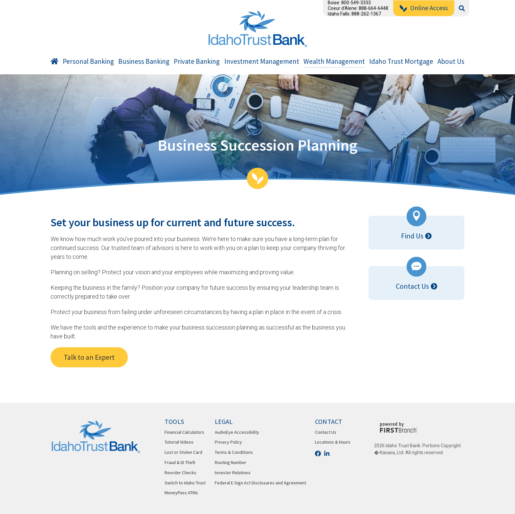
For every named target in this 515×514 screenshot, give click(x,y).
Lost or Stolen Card (183, 452)
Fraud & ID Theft (180, 462)
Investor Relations (233, 473)
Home (54, 63)
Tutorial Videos (179, 442)
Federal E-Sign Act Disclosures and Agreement (260, 483)
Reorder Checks (180, 473)
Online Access (429, 8)
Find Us (412, 235)
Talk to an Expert (89, 357)
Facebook (318, 453)
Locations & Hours (332, 442)
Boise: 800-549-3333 (349, 2)
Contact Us (412, 286)
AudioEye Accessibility (237, 432)
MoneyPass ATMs (181, 493)
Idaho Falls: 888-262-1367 (354, 13)
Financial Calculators (184, 432)
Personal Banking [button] (88, 62)
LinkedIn (326, 453)
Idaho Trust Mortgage (401, 62)
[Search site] (462, 8)
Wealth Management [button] (334, 62)
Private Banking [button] (197, 62)
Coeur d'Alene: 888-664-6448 (358, 8)
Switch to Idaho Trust (185, 483)
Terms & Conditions (234, 452)
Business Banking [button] (143, 62)
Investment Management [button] (261, 62)
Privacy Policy (228, 442)
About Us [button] (450, 62)
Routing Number (230, 462)
